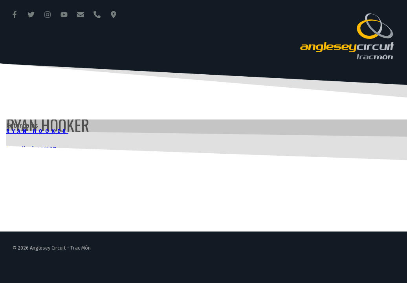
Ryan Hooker (37, 131)
